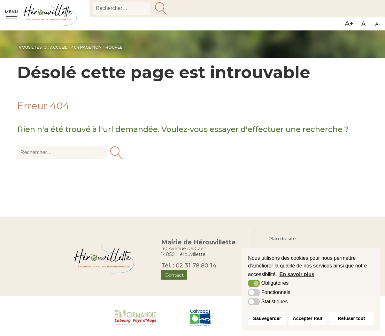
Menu (11, 12)
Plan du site (282, 239)
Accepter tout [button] (307, 318)
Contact (174, 275)
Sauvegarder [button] (267, 318)
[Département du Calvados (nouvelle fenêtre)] (200, 317)
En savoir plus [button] (297, 274)
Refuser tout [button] (351, 318)
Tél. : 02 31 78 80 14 (189, 265)
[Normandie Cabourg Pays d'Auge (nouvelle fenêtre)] (136, 317)
